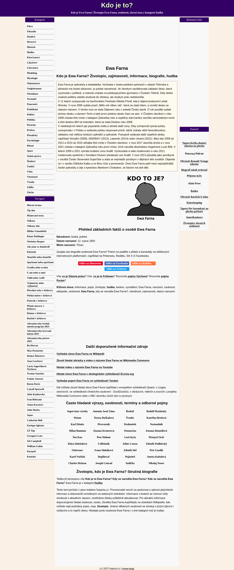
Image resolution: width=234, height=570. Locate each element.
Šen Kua (77, 437)
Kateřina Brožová (156, 417)
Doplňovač (104, 456)
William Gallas (35, 446)
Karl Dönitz (77, 424)
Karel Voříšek (77, 456)
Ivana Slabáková (103, 450)
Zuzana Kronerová (103, 430)
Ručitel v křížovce (36, 318)
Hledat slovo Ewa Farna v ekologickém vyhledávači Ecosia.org (95, 374)
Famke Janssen (35, 378)
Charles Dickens (77, 463)
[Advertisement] (117, 40)
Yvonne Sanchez (35, 373)
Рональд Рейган (194, 153)
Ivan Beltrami (34, 399)
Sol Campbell (34, 441)
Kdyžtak (31, 251)
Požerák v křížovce (37, 300)
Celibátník (104, 443)
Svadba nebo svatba (37, 267)
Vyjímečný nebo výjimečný (35, 284)
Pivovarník (104, 424)
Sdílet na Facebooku (117, 263)
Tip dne (31, 210)
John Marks (33, 409)
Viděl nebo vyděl (35, 277)
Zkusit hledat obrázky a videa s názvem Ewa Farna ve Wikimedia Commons (103, 360)
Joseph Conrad (103, 463)
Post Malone (104, 437)
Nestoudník (156, 424)
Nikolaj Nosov (156, 463)
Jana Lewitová (34, 361)
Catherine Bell (34, 420)
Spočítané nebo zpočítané (40, 262)
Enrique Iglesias (35, 425)
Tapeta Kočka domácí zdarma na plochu (194, 144)
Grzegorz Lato (34, 435)
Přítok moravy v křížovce (35, 307)
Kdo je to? (117, 5)
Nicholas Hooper (36, 241)
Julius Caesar (130, 443)
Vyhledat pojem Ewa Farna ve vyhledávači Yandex (87, 380)
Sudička (130, 463)
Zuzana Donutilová (156, 430)
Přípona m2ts (194, 175)
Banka (194, 191)
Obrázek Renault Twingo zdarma (194, 162)
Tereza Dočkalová (104, 417)
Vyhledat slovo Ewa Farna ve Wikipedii (80, 353)
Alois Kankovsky (36, 394)
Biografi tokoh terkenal (194, 170)
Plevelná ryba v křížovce (40, 290)
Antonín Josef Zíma (104, 411)
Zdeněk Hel (130, 450)
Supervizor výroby (77, 411)
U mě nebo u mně (36, 272)
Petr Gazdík (156, 450)
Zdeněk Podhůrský (156, 443)
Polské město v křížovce (39, 295)
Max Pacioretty (35, 350)
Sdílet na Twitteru (117, 268)
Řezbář (130, 411)
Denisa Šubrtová (36, 355)
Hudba (98, 483)
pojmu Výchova (137, 276)
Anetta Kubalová (156, 456)
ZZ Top (31, 430)
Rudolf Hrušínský (156, 411)
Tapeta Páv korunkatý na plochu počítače (194, 210)
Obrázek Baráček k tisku (194, 196)
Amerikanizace (194, 217)
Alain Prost (194, 183)
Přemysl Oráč (156, 437)
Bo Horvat (32, 345)
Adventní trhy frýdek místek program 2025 (38, 325)
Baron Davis (33, 383)
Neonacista (130, 430)
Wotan (77, 417)
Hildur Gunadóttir (37, 231)
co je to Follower (103, 276)
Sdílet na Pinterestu (90, 263)
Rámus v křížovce (36, 313)
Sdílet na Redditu (143, 263)
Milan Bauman (77, 430)
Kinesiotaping (194, 202)
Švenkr (130, 417)
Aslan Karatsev (35, 404)
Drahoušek (130, 424)
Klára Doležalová (77, 443)
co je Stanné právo (73, 276)
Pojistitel (130, 456)
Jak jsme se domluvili (38, 246)
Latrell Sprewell (35, 389)
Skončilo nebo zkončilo (39, 257)
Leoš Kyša (130, 437)
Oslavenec (77, 450)
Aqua (30, 415)
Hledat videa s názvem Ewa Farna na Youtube (85, 367)
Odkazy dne (33, 225)
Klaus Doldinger (35, 236)
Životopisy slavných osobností (194, 224)
